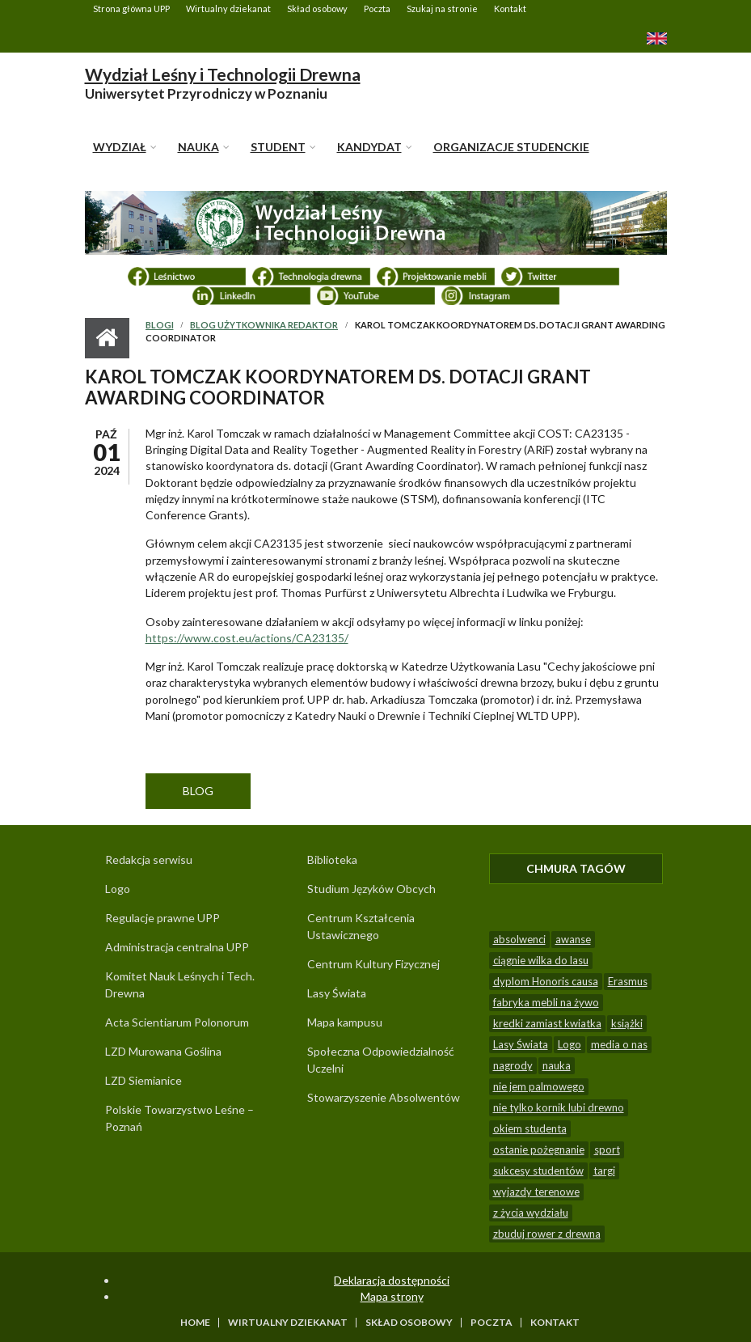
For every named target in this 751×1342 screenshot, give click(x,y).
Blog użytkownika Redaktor (264, 325)
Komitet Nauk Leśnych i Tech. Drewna (180, 984)
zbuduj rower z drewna (547, 1233)
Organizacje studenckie (511, 147)
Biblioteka (332, 859)
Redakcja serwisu (148, 859)
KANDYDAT (369, 147)
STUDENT (278, 147)
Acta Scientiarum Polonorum (177, 1022)
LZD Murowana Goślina (163, 1051)
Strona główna (107, 338)
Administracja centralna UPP (177, 947)
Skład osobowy (317, 8)
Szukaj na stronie (442, 8)
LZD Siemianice (143, 1080)
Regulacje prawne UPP (162, 918)
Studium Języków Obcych (371, 888)
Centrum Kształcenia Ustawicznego (361, 926)
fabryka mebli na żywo (546, 1002)
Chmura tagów (594, 868)
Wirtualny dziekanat (228, 8)
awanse (573, 939)
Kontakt (510, 8)
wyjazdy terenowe (536, 1191)
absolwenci (519, 939)
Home (195, 1322)
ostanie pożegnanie (538, 1149)
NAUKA (198, 147)
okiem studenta (530, 1128)
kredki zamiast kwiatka (547, 1023)
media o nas (619, 1044)
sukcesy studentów (538, 1170)
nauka (556, 1065)
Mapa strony (392, 1296)
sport (607, 1149)
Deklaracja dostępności (391, 1280)
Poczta (377, 8)
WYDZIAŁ (119, 147)
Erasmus (628, 981)
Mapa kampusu (344, 1022)
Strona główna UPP (131, 8)
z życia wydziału (530, 1212)
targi (604, 1170)
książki (627, 1023)
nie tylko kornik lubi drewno (558, 1107)
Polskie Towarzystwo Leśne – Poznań (179, 1118)
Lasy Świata (336, 993)
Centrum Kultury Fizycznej (373, 964)
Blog (198, 791)
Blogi (160, 325)
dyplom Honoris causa (545, 981)
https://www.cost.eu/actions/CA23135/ (247, 638)
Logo (117, 888)
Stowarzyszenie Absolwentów (383, 1097)
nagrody (513, 1065)
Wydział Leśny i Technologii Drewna (223, 74)
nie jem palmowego (538, 1086)
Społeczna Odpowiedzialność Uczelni (380, 1059)
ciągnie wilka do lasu (541, 960)
